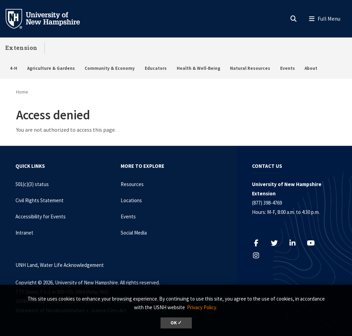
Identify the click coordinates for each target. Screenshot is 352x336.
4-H (13, 68)
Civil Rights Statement (39, 200)
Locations (131, 200)
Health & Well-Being (198, 68)
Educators (156, 68)
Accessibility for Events (40, 216)
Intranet (24, 232)
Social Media (134, 232)
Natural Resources (250, 68)
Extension (21, 48)
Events (287, 68)
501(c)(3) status (32, 184)
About (311, 68)
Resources (132, 184)
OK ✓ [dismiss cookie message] (176, 323)
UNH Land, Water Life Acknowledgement (59, 265)
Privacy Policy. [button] (202, 307)
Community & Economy (110, 68)
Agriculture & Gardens (51, 68)
